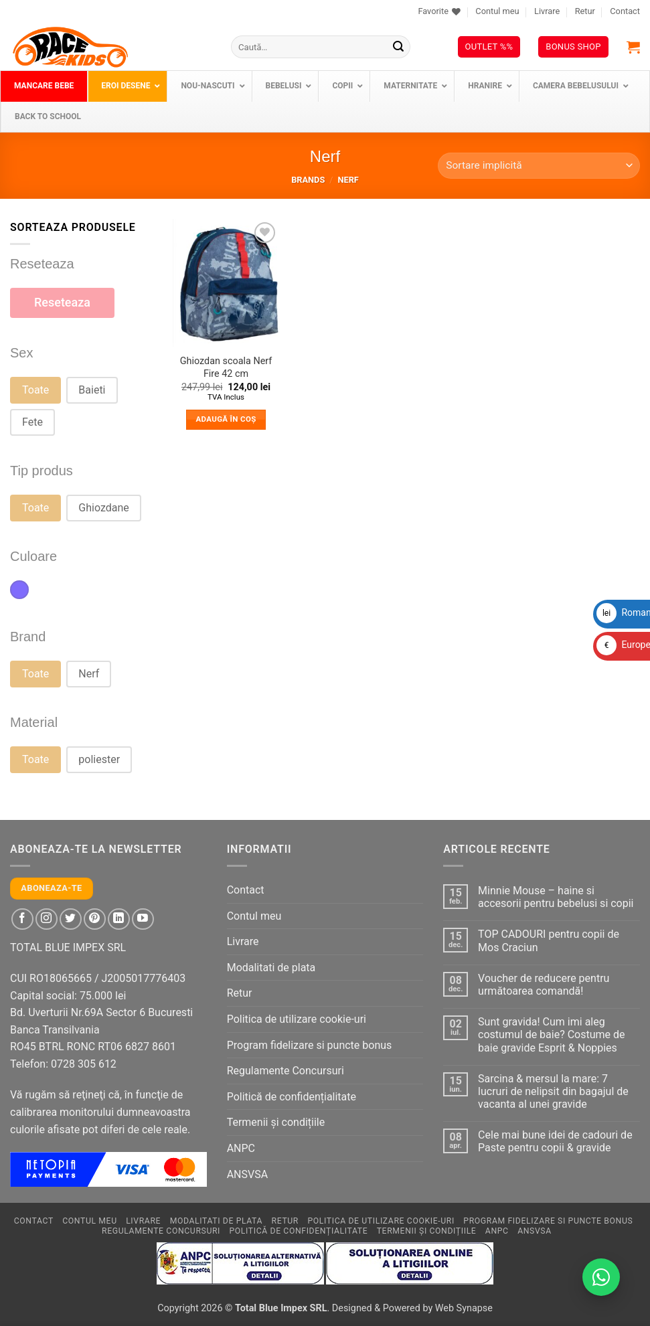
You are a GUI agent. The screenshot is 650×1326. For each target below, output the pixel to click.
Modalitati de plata (271, 967)
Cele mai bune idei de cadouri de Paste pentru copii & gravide (555, 1141)
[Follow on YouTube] (143, 919)
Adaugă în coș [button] (225, 419)
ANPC (241, 1148)
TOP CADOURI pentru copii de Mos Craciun (548, 940)
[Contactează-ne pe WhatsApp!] (601, 1277)
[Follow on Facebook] (22, 919)
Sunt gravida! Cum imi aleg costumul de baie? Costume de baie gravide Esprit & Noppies (551, 1034)
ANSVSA (247, 1174)
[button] (633, 47)
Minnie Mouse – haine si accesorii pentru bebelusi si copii (555, 897)
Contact (625, 11)
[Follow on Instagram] (46, 919)
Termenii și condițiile (276, 1122)
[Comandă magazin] (539, 166)
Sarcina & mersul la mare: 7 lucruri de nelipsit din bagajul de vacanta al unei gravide (553, 1091)
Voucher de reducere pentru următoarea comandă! (543, 984)
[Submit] (398, 46)
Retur (585, 11)
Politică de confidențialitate (291, 1096)
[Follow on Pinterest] (95, 919)
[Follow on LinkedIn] (119, 919)
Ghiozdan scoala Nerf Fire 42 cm (226, 367)
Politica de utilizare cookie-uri (296, 1019)
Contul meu (497, 11)
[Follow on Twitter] (71, 919)
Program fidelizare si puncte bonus (309, 1045)
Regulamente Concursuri (285, 1070)
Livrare (547, 11)
